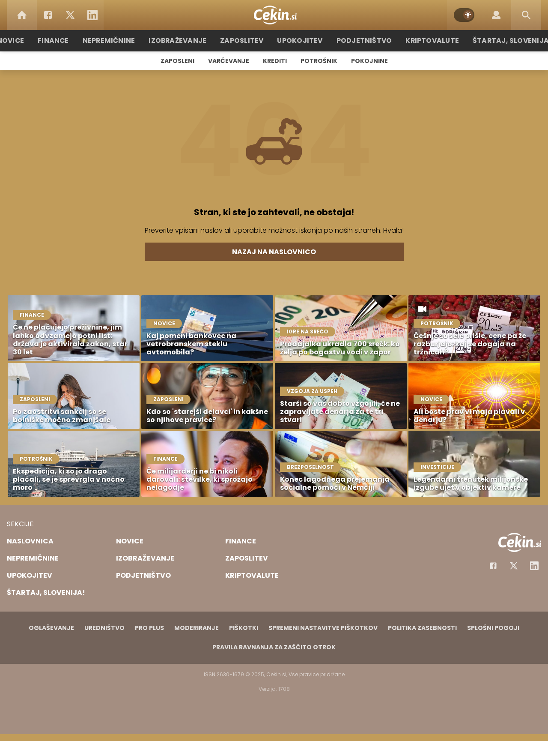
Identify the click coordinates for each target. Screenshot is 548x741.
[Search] (526, 15)
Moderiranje (196, 628)
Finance (66, 40)
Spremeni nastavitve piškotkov (323, 628)
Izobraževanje (184, 40)
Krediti (275, 61)
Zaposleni (177, 61)
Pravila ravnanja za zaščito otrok (274, 647)
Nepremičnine (119, 40)
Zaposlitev (245, 40)
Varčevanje (228, 61)
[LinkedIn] (92, 15)
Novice (25, 40)
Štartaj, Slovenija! (500, 40)
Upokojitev (300, 40)
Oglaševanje (51, 628)
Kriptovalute (425, 40)
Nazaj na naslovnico (274, 252)
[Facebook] (48, 15)
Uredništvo (104, 628)
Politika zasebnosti (422, 628)
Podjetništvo (360, 40)
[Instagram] (534, 566)
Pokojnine (369, 61)
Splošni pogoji (493, 628)
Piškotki (243, 628)
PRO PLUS (149, 628)
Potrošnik (319, 61)
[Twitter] (70, 15)
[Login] (496, 15)
